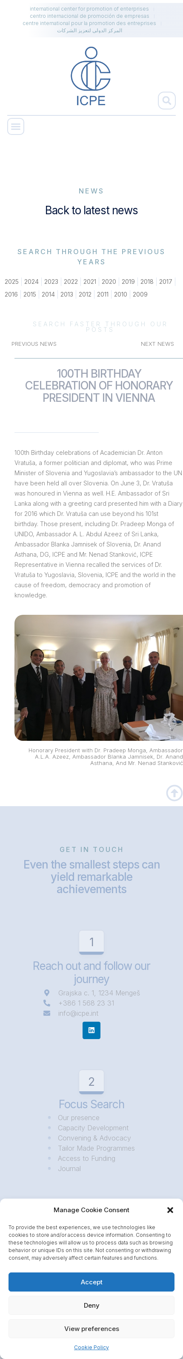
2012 (85, 294)
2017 (165, 281)
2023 (51, 281)
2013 (66, 294)
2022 (71, 281)
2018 (147, 281)
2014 (48, 294)
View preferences (91, 1329)
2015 (29, 294)
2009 (140, 294)
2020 (109, 281)
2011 (103, 294)
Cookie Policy (91, 1347)
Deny (92, 1305)
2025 (12, 281)
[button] (170, 1210)
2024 (31, 281)
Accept (92, 1282)
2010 (120, 294)
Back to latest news (91, 210)
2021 (89, 281)
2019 (128, 281)
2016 (11, 294)
